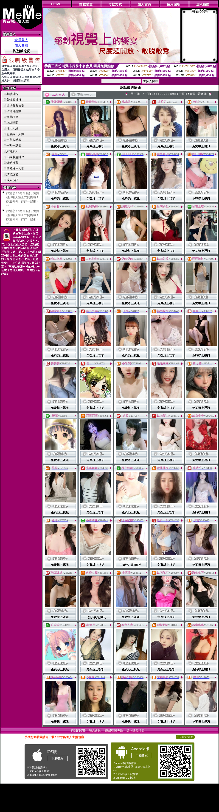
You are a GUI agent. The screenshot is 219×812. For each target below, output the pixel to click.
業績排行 (12, 94)
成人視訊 (12, 180)
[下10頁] (191, 93)
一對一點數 (13, 145)
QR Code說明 (185, 737)
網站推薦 (12, 163)
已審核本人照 (15, 168)
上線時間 (12, 122)
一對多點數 (13, 140)
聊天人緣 (12, 128)
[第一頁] (135, 93)
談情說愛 (12, 174)
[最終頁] (202, 93)
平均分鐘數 (13, 111)
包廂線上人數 (15, 134)
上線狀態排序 (15, 157)
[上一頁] (146, 93)
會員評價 (12, 117)
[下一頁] (180, 93)
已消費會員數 (15, 105)
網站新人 (12, 151)
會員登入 (21, 40)
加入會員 (21, 45)
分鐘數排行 (13, 99)
